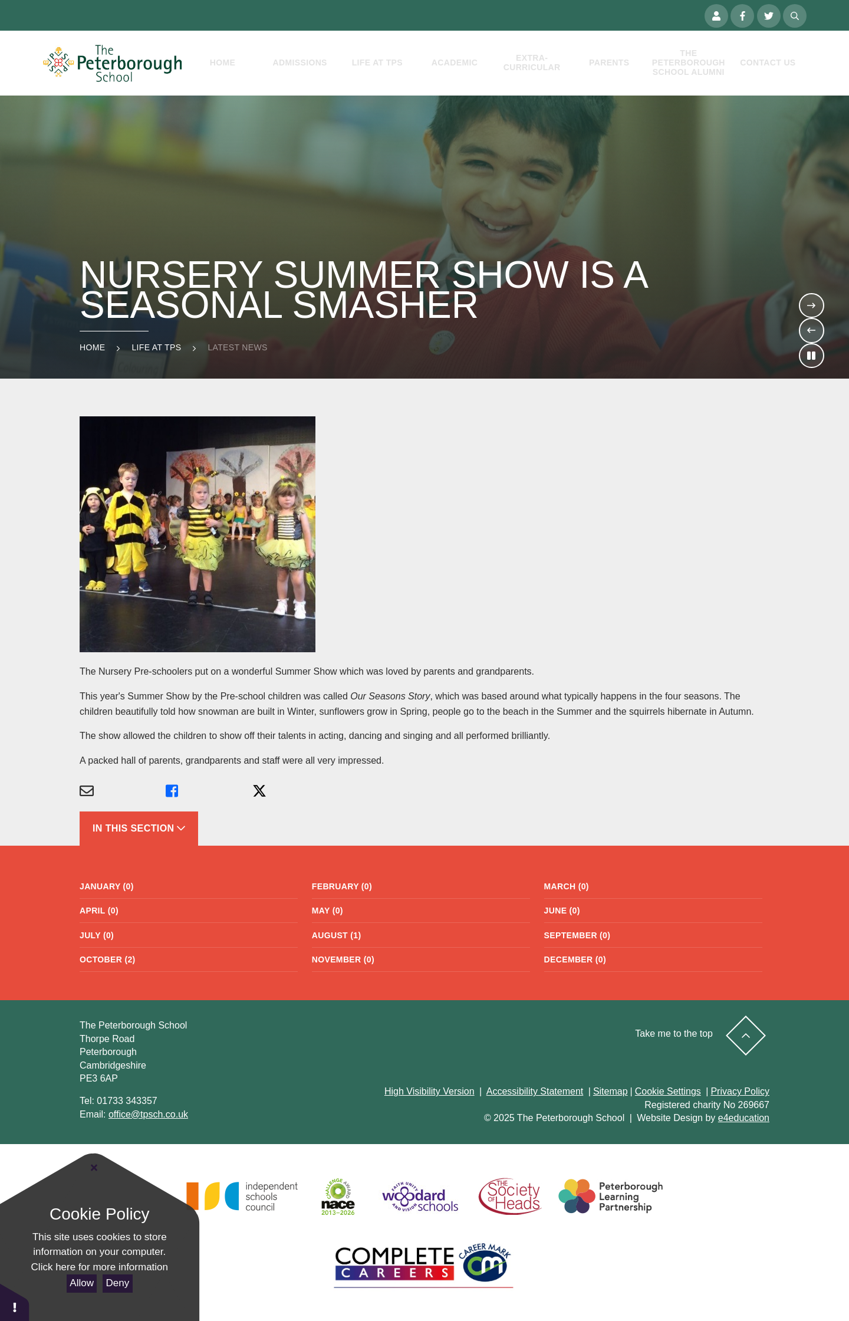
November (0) (343, 959)
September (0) (577, 935)
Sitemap (610, 1091)
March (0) (566, 886)
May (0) (327, 910)
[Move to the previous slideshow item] (811, 330)
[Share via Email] (123, 791)
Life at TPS (156, 347)
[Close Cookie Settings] (94, 1168)
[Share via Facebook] (209, 791)
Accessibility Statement (535, 1091)
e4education (743, 1118)
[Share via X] (295, 791)
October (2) (108, 959)
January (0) (107, 886)
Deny (118, 1283)
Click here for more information (99, 1267)
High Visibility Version (429, 1091)
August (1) (336, 935)
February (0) (342, 886)
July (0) (97, 935)
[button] (14, 1302)
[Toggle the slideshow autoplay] (811, 355)
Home (92, 347)
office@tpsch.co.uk (148, 1114)
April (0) (99, 910)
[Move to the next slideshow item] (811, 305)
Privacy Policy (739, 1091)
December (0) (575, 959)
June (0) (562, 910)
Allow (82, 1283)
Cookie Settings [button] (668, 1091)
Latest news (237, 347)
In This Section (139, 828)
